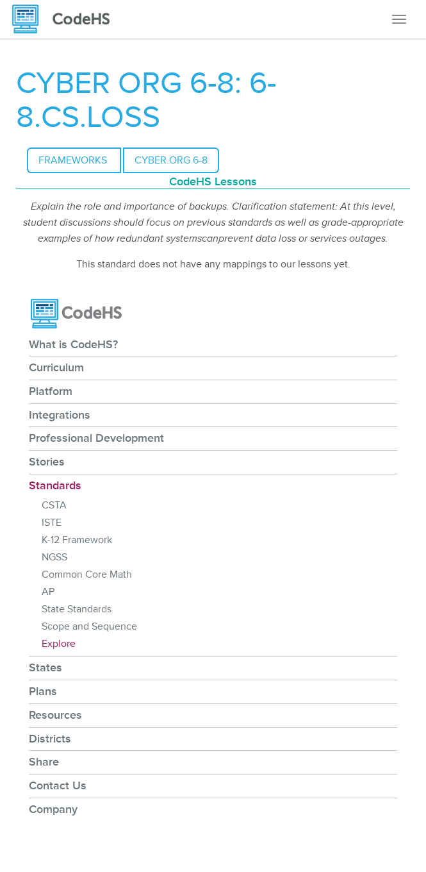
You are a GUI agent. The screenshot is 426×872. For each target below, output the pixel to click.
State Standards (76, 609)
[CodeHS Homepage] (66, 19)
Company (53, 809)
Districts (50, 739)
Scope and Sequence (89, 626)
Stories (47, 462)
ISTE (51, 522)
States (45, 667)
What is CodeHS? (73, 344)
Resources (55, 715)
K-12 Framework (77, 539)
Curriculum (56, 367)
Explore (59, 643)
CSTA (54, 505)
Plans (43, 691)
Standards (55, 485)
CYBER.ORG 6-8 (171, 160)
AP (48, 591)
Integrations (59, 415)
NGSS (54, 557)
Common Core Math (87, 574)
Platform (50, 391)
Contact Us (57, 785)
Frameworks (74, 160)
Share (44, 762)
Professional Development (96, 438)
